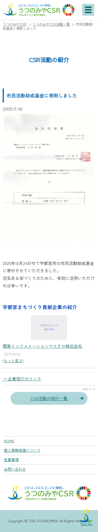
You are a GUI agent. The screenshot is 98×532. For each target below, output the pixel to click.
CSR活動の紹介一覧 (49, 398)
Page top (86, 524)
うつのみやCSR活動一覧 (51, 24)
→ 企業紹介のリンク (22, 378)
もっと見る (13, 360)
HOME (9, 440)
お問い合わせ (15, 469)
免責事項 (11, 459)
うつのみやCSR (14, 24)
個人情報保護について (22, 450)
